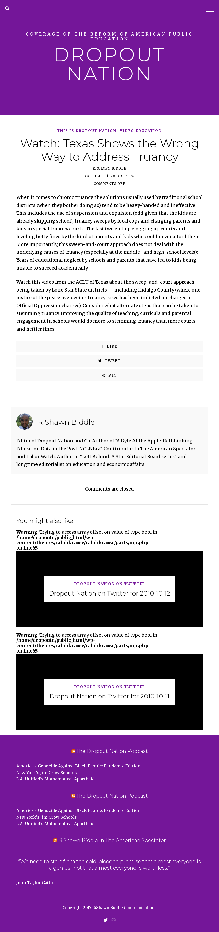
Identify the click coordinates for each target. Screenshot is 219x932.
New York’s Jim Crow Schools (46, 772)
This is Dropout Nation (86, 131)
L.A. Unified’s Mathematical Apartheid (55, 779)
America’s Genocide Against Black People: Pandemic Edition (78, 765)
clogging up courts (153, 229)
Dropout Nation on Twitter (109, 584)
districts (97, 290)
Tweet (109, 360)
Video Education (141, 131)
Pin (109, 375)
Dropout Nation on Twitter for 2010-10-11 (109, 696)
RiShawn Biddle (109, 169)
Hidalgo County (156, 290)
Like (109, 346)
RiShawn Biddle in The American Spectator (112, 840)
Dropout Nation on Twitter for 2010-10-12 (109, 593)
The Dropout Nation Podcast (112, 751)
